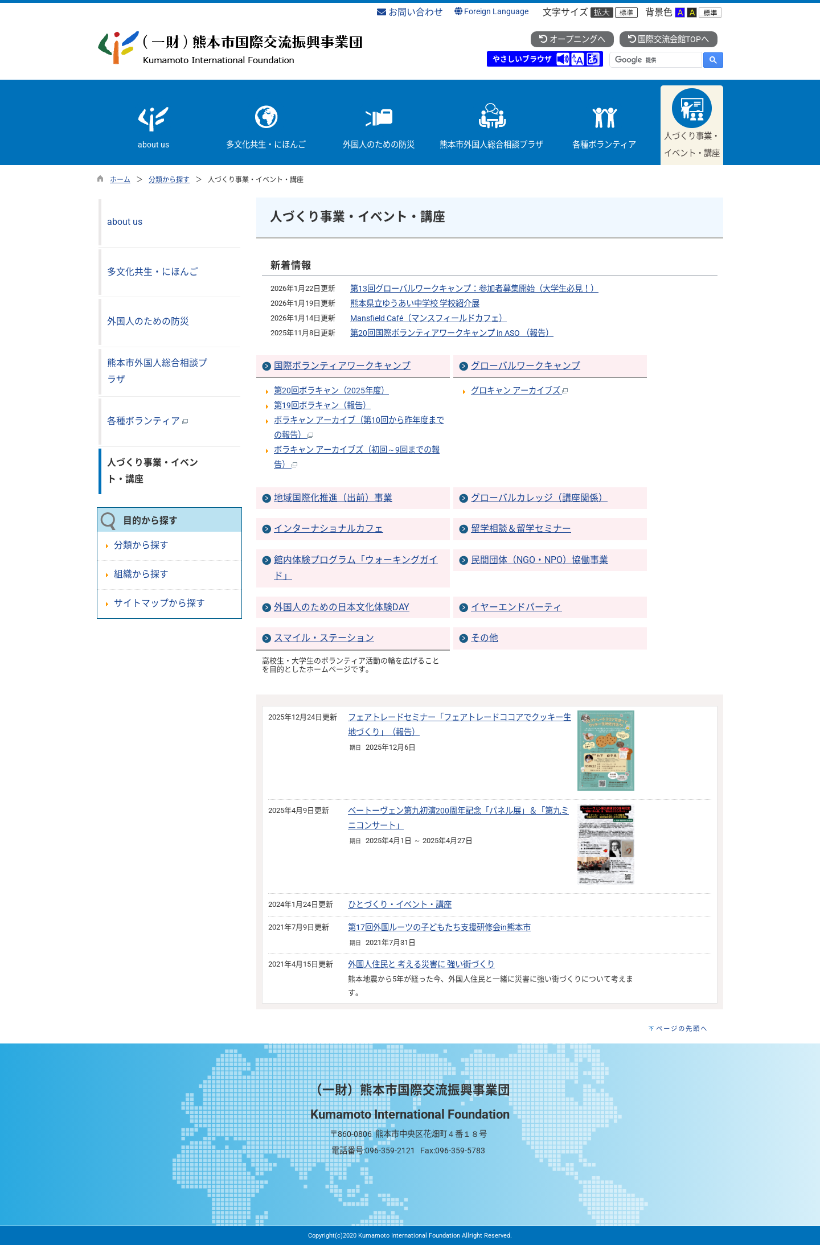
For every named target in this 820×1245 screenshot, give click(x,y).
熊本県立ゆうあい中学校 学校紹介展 (414, 304)
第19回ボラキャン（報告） (322, 405)
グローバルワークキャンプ (525, 365)
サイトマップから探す (159, 603)
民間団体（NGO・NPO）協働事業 (539, 559)
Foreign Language (491, 12)
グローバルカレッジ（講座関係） (539, 497)
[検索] (654, 60)
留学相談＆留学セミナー (521, 528)
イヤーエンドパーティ (516, 607)
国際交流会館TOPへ (668, 39)
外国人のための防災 (148, 321)
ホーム (120, 180)
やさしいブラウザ (522, 59)
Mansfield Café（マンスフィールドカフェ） (428, 318)
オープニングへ (572, 39)
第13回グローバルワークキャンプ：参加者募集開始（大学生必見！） (474, 289)
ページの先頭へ (682, 1029)
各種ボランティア (147, 421)
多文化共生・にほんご (152, 271)
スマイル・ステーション (324, 637)
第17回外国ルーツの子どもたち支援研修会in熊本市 (439, 927)
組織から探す (141, 574)
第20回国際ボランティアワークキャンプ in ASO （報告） (452, 333)
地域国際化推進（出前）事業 (333, 497)
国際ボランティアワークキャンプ (342, 365)
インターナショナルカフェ (328, 528)
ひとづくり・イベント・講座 (400, 905)
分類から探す (169, 180)
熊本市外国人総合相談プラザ (157, 371)
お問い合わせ (410, 12)
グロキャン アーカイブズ (519, 391)
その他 (484, 637)
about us (124, 221)
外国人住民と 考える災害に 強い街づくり (421, 964)
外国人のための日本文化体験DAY (341, 607)
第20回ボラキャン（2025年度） (331, 391)
